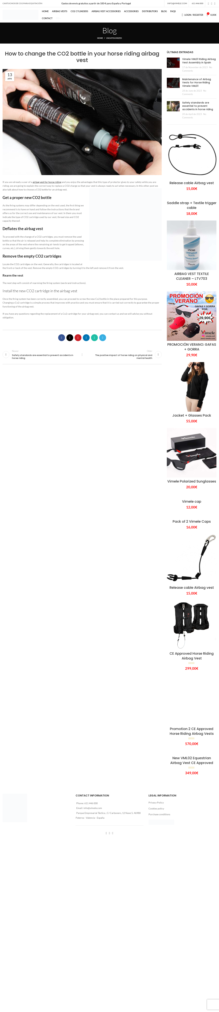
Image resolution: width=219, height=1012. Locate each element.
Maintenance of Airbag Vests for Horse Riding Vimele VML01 (196, 83)
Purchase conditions (159, 814)
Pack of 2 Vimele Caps (192, 521)
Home (100, 38)
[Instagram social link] (211, 3)
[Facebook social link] (208, 3)
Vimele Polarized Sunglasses (191, 481)
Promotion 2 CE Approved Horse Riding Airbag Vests (192, 731)
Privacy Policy (156, 802)
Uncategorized (114, 38)
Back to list (82, 354)
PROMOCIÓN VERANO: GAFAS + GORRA (191, 347)
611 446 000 (91, 803)
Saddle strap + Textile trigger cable (191, 205)
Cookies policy (156, 808)
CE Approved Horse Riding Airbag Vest (192, 656)
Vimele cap (191, 501)
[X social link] (69, 337)
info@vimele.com (92, 808)
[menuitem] (58, 18)
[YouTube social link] (214, 3)
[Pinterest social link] (78, 337)
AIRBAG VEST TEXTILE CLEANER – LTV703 (191, 276)
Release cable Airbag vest (192, 183)
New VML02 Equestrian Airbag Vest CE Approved (191, 760)
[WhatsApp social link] (94, 337)
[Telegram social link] (102, 337)
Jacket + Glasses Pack (191, 415)
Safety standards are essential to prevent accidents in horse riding (197, 106)
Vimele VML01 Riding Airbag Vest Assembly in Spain (199, 60)
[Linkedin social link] (86, 337)
